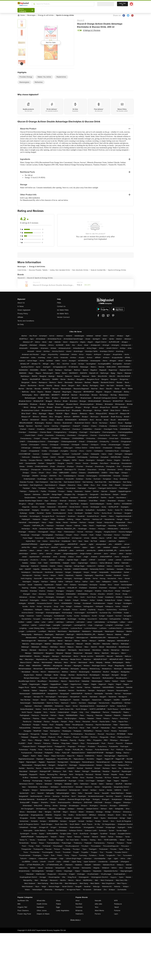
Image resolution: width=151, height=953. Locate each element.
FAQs (59, 303)
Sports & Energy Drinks (117, 270)
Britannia (79, 910)
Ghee (58, 900)
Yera (96, 907)
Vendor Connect (63, 317)
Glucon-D (80, 20)
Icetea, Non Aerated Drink (60, 270)
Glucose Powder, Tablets (39, 270)
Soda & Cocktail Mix (99, 270)
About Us (21, 303)
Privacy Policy (22, 314)
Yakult (116, 907)
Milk (18, 904)
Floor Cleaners (23, 910)
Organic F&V (22, 907)
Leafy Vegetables (62, 910)
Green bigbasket (23, 310)
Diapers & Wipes (43, 914)
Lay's (116, 914)
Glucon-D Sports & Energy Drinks (40, 278)
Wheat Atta (41, 900)
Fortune (117, 910)
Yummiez (79, 907)
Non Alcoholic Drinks (81, 270)
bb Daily (20, 324)
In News (20, 306)
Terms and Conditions (25, 321)
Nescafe (98, 900)
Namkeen (40, 907)
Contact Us (61, 306)
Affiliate (20, 317)
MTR (116, 900)
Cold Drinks (22, 270)
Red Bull (79, 904)
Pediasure (118, 904)
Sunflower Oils (23, 900)
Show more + (75, 920)
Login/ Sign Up (122, 3)
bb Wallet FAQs (63, 310)
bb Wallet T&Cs (62, 314)
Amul (77, 900)
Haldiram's (80, 914)
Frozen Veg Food (24, 914)
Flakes (58, 904)
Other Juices (42, 910)
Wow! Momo (99, 910)
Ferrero (98, 914)
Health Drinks (42, 904)
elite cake (98, 904)
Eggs (58, 907)
